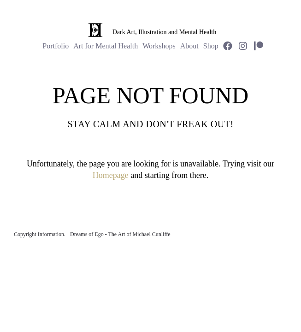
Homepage (111, 175)
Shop (210, 46)
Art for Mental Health (105, 46)
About (189, 46)
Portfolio (55, 46)
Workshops (159, 46)
